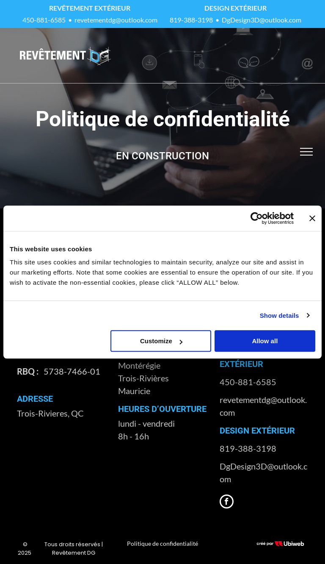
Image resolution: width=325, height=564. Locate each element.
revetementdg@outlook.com (115, 20)
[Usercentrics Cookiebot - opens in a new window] (257, 218)
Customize (161, 341)
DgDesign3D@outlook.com (261, 20)
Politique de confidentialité (162, 543)
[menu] (306, 152)
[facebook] (227, 503)
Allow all (265, 341)
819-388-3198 (191, 20)
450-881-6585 (44, 20)
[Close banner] (312, 218)
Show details (279, 315)
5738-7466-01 (72, 371)
